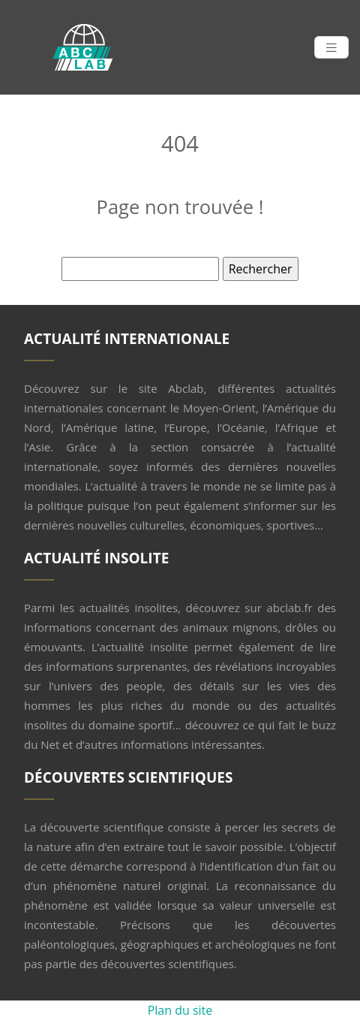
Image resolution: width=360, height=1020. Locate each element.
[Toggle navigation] (331, 47)
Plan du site (180, 1010)
